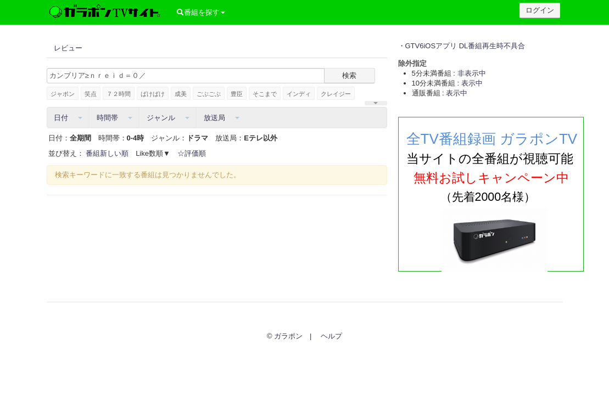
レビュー (68, 48)
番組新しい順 (107, 153)
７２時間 (119, 94)
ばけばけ (153, 94)
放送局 (221, 118)
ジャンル (168, 118)
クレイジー (336, 94)
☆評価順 (191, 153)
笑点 (91, 94)
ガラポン (288, 336)
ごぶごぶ (209, 94)
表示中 (472, 83)
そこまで (265, 94)
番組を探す (199, 12)
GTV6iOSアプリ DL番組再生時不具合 (465, 46)
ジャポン (63, 94)
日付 (68, 118)
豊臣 (237, 94)
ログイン (540, 10)
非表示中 (471, 73)
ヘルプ (331, 336)
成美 (181, 94)
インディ (299, 94)
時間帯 (114, 118)
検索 (349, 75)
